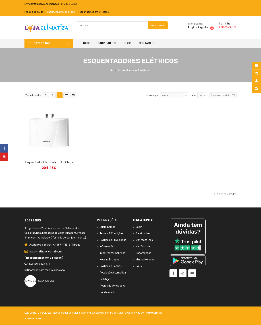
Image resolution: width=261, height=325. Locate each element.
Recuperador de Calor (65, 312)
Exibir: (194, 95)
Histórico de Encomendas (143, 250)
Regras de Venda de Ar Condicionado (113, 289)
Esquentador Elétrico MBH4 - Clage (49, 162)
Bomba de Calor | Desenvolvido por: (125, 312)
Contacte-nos (144, 240)
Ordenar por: (152, 95)
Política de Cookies (111, 266)
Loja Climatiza (32, 312)
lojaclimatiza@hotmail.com (60, 12)
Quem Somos (107, 227)
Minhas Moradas (145, 259)
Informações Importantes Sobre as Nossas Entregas (112, 253)
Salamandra (86, 312)
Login (191, 27)
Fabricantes (143, 233)
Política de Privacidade (113, 240)
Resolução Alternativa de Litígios (113, 276)
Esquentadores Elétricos (134, 70)
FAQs (139, 266)
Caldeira (99, 312)
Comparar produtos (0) (223, 95)
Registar (203, 27)
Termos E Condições (111, 233)
